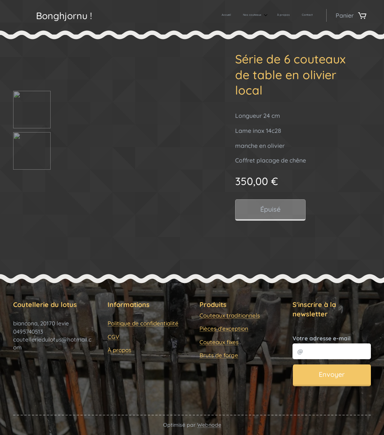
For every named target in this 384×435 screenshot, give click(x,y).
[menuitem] (275, 15)
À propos (119, 350)
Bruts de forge (219, 355)
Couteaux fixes (219, 342)
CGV (113, 336)
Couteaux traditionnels (230, 315)
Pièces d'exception (224, 329)
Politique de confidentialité (143, 323)
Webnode (209, 424)
